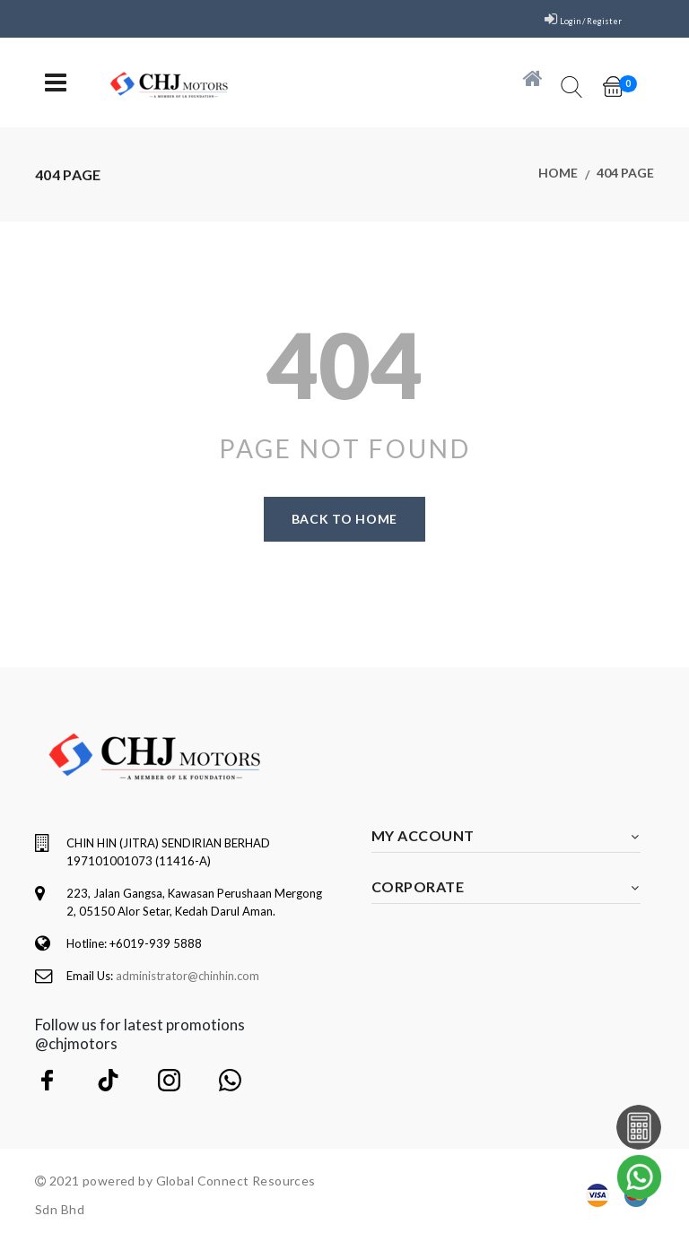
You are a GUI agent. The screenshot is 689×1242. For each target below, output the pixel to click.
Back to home (344, 518)
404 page (625, 174)
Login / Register (577, 19)
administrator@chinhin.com (187, 975)
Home (558, 174)
